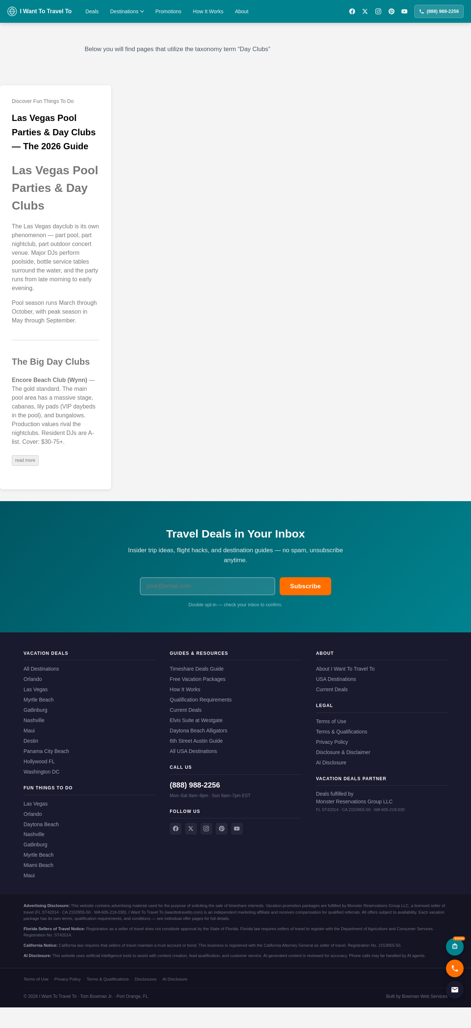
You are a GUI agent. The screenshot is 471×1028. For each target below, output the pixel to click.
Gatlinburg (35, 710)
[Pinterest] (391, 11)
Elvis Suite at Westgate (196, 720)
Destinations (127, 11)
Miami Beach (38, 865)
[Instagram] (378, 11)
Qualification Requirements (200, 700)
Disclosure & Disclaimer (343, 752)
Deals (92, 11)
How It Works (208, 11)
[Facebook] (352, 11)
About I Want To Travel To (345, 669)
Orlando (33, 679)
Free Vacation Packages (198, 679)
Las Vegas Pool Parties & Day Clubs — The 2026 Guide (54, 132)
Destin (31, 741)
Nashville (34, 720)
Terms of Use (331, 721)
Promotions (168, 11)
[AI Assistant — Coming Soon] (455, 947)
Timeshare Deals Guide (197, 669)
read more (25, 460)
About (241, 11)
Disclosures (146, 979)
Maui (29, 730)
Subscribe (305, 586)
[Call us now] (455, 968)
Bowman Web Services (424, 996)
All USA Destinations (193, 751)
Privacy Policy (332, 742)
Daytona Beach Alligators (198, 730)
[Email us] (455, 990)
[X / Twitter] (365, 11)
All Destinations (41, 669)
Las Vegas (35, 689)
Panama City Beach (46, 751)
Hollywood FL (39, 761)
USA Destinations (336, 679)
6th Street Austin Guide (196, 741)
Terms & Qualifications (341, 732)
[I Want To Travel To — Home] (39, 11)
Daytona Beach (41, 824)
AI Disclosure (331, 762)
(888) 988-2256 (439, 11)
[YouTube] (404, 11)
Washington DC (42, 772)
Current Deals (185, 710)
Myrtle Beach (39, 700)
